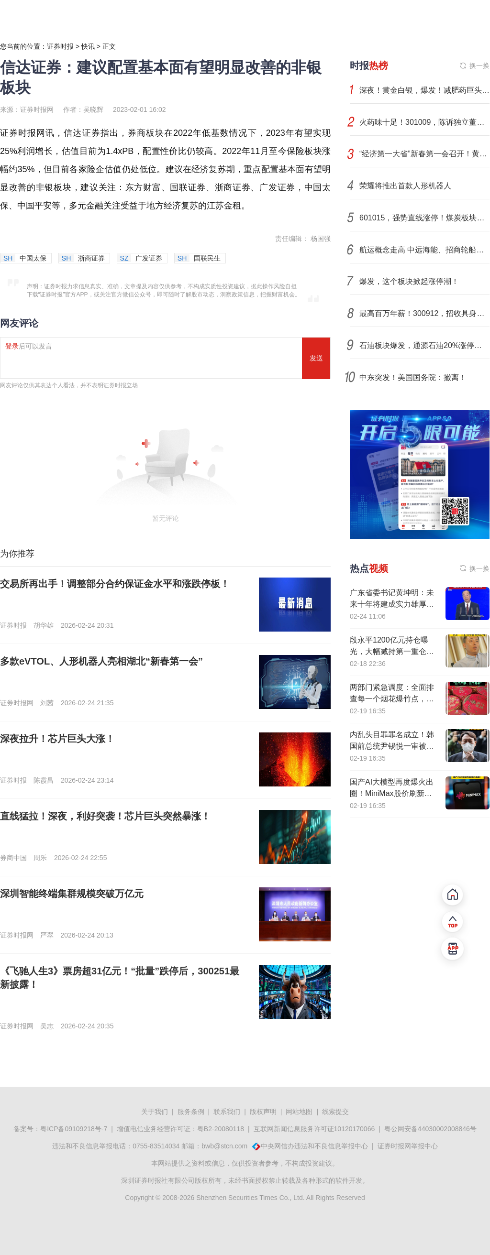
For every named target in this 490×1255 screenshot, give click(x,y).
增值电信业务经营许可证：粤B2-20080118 (180, 1129)
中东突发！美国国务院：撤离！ (413, 377)
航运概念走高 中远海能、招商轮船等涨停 (424, 250)
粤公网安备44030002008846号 (430, 1129)
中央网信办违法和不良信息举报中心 (314, 1146)
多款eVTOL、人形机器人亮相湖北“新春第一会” (101, 661)
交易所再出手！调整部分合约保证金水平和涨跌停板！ (115, 583)
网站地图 (299, 1111)
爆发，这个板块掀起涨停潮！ (409, 281)
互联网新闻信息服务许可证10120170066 (314, 1129)
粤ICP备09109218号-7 (73, 1129)
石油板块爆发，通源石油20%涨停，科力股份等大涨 (424, 345)
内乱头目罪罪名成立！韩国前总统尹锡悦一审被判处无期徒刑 (392, 746)
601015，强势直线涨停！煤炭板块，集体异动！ (424, 218)
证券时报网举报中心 (408, 1146)
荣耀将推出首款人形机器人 (405, 186)
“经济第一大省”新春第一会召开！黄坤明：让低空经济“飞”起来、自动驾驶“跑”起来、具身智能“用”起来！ (424, 154)
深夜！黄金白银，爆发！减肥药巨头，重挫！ (424, 90)
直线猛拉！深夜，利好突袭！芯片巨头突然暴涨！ (105, 816)
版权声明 (263, 1111)
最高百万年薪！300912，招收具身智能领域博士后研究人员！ (424, 313)
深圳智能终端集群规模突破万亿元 (72, 893)
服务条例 (191, 1111)
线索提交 (335, 1111)
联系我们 (226, 1111)
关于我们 (154, 1111)
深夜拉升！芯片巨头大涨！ (57, 738)
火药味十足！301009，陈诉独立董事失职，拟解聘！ (424, 122)
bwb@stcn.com (224, 1146)
